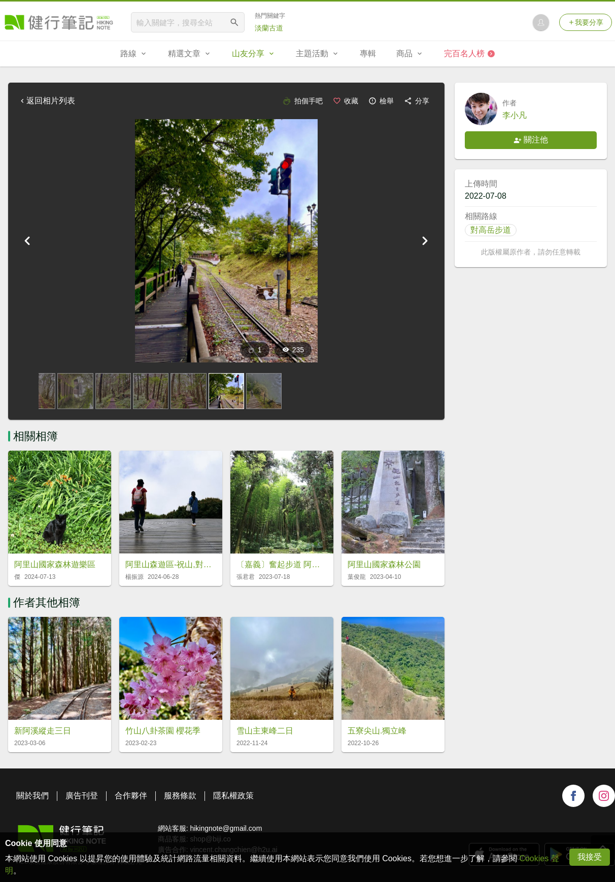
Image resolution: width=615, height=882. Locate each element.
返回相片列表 (46, 100)
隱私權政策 (233, 795)
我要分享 (585, 22)
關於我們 (32, 795)
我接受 (589, 857)
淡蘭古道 (269, 28)
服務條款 (180, 795)
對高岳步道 (490, 230)
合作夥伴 (131, 795)
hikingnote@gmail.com (226, 828)
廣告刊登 (81, 795)
